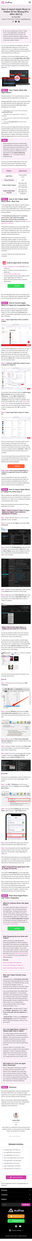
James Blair (17, 17)
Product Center (17, 1216)
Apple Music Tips (25, 19)
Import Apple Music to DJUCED (12, 1166)
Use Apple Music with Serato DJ (12, 1152)
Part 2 (11, 154)
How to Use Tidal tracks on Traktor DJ (13, 965)
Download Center (17, 1221)
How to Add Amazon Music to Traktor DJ (14, 968)
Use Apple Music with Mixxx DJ (12, 1149)
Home (3, 1183)
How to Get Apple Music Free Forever (14, 1158)
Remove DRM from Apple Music (12, 274)
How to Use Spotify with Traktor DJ (12, 962)
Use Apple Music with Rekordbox (12, 1160)
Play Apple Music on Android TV (12, 1168)
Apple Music (9, 1183)
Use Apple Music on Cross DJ (12, 1155)
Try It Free (17, 286)
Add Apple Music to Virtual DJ (12, 1163)
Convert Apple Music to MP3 (11, 266)
